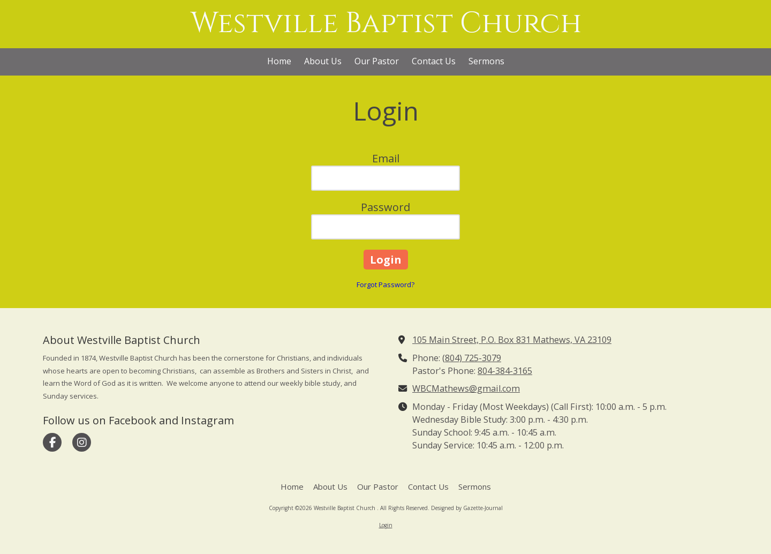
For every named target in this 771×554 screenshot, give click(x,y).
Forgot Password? (385, 284)
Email (385, 158)
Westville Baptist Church (386, 23)
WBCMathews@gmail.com (466, 388)
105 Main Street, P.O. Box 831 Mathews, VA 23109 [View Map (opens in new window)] (511, 340)
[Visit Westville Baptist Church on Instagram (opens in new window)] (81, 442)
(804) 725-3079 (471, 358)
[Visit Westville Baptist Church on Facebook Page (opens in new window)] (52, 442)
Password (385, 207)
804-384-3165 (505, 371)
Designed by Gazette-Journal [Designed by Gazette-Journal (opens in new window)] (467, 508)
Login (385, 525)
